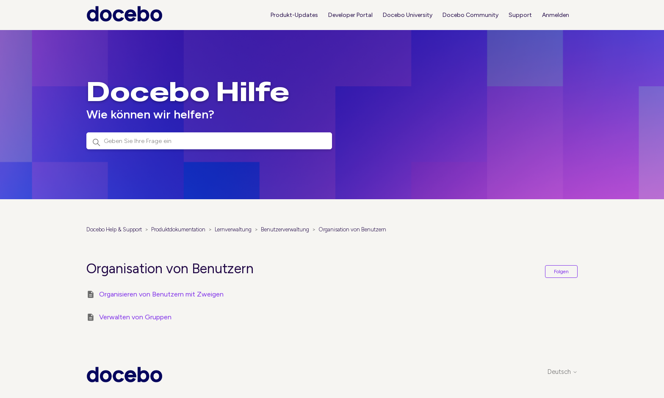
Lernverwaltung (233, 229)
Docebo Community (470, 15)
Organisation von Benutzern (352, 229)
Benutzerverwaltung (285, 229)
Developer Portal (350, 15)
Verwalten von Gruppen (135, 317)
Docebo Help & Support (114, 229)
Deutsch (563, 372)
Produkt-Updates (294, 15)
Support (520, 15)
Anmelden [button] (555, 15)
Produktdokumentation (178, 229)
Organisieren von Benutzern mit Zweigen (161, 294)
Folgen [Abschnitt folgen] (561, 271)
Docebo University (407, 15)
